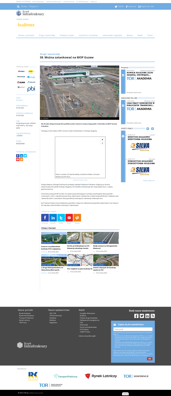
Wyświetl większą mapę (80, 180)
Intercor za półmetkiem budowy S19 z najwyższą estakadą (50, 248)
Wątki (140, 35)
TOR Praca (23, 322)
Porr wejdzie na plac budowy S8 (79, 269)
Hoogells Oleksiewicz (87, 313)
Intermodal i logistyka (112, 35)
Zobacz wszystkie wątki (87, 336)
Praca (149, 35)
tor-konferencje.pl (82, 1)
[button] (147, 132)
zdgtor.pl (93, 1)
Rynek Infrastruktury (26, 315)
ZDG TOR (53, 313)
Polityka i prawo (67, 35)
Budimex (83, 315)
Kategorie (33, 6)
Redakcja (53, 318)
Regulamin (53, 322)
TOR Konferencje (56, 315)
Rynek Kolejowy (25, 313)
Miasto (130, 35)
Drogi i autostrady (47, 35)
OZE (81, 322)
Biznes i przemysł (26, 35)
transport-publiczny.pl (53, 1)
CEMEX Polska (85, 332)
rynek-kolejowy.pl (38, 1)
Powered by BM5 (39, 393)
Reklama (53, 320)
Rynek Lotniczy (24, 320)
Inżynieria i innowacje (88, 35)
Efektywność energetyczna (89, 320)
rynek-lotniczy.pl (68, 1)
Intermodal (84, 325)
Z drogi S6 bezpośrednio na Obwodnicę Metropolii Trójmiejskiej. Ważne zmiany (52, 269)
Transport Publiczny (26, 318)
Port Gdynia (84, 329)
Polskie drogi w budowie (88, 318)
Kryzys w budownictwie (88, 327)
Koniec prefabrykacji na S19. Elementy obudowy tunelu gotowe (78, 248)
